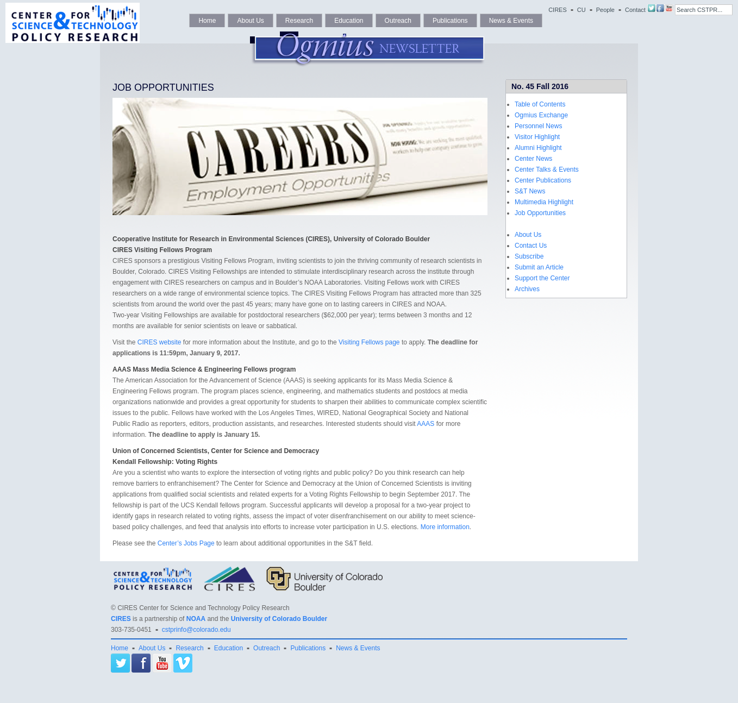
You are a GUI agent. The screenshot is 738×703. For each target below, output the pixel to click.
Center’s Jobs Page (186, 543)
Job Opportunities (540, 213)
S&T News (530, 191)
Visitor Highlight (537, 137)
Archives (527, 289)
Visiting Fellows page (369, 342)
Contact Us (531, 245)
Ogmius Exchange (541, 115)
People (605, 10)
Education (348, 20)
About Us (250, 20)
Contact (635, 10)
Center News (533, 158)
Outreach (398, 20)
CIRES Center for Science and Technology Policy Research (203, 608)
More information (445, 527)
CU (581, 10)
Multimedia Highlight (544, 202)
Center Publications (543, 180)
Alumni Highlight (538, 148)
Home (207, 20)
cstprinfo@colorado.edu (196, 629)
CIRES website (159, 342)
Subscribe (529, 256)
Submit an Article (539, 267)
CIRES (557, 10)
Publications (450, 20)
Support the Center (542, 278)
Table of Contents (540, 104)
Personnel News (538, 126)
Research (299, 20)
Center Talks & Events (547, 169)
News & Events (511, 20)
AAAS (425, 424)
